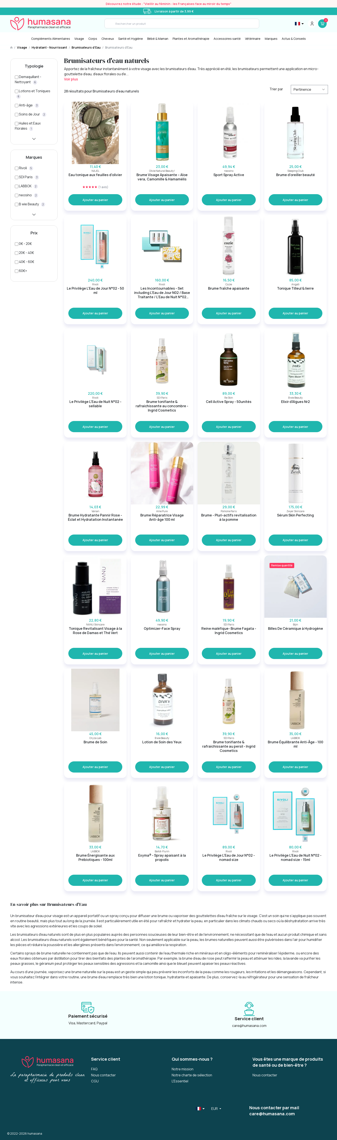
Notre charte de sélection (192, 1075)
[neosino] (26, 195)
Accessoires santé (227, 39)
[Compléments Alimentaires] (50, 38)
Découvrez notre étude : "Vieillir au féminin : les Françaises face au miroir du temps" (168, 4)
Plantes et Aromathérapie (191, 39)
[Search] (181, 23)
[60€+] (21, 270)
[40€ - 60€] (24, 261)
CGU (95, 1081)
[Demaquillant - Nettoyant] (34, 82)
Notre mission (182, 1069)
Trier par (276, 89)
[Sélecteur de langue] (299, 24)
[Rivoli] (24, 168)
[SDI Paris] (27, 177)
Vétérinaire (252, 39)
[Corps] (92, 38)
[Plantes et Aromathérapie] (190, 38)
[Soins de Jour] (30, 114)
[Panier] (322, 23)
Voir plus (71, 79)
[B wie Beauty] (30, 204)
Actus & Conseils (294, 39)
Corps (92, 39)
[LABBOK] (26, 186)
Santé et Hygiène (130, 39)
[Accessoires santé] (227, 38)
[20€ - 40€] (24, 252)
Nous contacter (103, 1075)
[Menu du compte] (312, 23)
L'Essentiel (180, 1081)
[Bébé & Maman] (157, 38)
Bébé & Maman (157, 39)
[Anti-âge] (27, 105)
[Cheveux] (107, 38)
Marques (271, 39)
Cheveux (107, 39)
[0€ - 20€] (23, 243)
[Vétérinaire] (253, 38)
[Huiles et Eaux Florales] (34, 128)
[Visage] (79, 38)
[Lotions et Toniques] (34, 96)
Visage (79, 39)
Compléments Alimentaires (50, 39)
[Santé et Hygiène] (130, 38)
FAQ (94, 1069)
